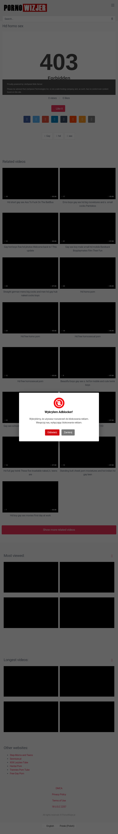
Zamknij (68, 432)
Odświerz (52, 432)
